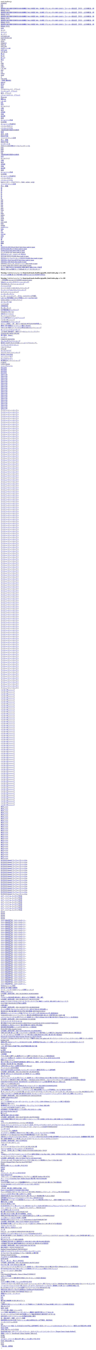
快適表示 (4, 1048)
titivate (3, 911)
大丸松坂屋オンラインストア (10, 321)
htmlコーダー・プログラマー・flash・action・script (17, 182)
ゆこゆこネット (6, 308)
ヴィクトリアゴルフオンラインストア (13, 290)
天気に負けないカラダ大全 (10, 1329)
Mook (2, 995)
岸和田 (3, 112)
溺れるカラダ (5, 1306)
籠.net (2, 54)
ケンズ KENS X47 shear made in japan (13, 252)
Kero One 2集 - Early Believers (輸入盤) (13, 1264)
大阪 (2, 108)
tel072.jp (3, 44)
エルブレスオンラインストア (10, 352)
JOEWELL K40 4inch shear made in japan (13, 262)
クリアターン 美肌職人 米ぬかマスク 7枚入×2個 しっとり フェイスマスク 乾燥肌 (28, 1132)
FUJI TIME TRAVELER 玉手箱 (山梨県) (14, 1003)
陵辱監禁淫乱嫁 (6, 1052)
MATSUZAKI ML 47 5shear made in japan (14, 249)
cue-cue (3, 234)
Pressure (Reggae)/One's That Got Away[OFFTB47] (16, 1162)
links (2, 147)
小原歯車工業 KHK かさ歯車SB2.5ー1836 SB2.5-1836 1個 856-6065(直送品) (25, 1241)
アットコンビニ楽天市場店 (10, 1068)
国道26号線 (4, 136)
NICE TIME (4, 1327)
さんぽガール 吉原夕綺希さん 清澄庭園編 (14, 1256)
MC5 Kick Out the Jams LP (9, 1111)
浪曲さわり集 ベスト (8, 1103)
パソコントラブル (7, 128)
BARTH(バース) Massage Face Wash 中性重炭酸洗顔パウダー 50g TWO (24, 1134)
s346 (2, 63)
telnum (3, 225)
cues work (4, 78)
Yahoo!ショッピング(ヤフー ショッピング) (15, 282)
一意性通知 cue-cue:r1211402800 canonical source (16, 280)
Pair (2, 1324)
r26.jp (2, 41)
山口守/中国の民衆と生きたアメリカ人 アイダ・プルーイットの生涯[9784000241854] (29, 1127)
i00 (2, 230)
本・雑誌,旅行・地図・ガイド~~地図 (13, 1318)
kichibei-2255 (5, 1040)
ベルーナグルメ (6, 347)
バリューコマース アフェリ (10, 95)
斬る (2, 1171)
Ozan (2, 1342)
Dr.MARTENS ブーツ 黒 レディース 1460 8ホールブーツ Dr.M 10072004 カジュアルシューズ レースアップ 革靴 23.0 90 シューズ (43, 1206)
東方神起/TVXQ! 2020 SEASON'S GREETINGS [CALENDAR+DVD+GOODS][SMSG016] (29, 1023)
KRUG (3, 1167)
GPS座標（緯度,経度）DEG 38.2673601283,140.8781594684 (20, 1117)
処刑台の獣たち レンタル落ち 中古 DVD (14, 1165)
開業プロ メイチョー (8, 1060)
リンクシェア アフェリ (9, 91)
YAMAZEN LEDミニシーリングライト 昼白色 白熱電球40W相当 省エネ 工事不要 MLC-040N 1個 (33, 1015)
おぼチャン (4, 227)
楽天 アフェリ (6, 93)
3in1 (2, 1152)
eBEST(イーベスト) (7, 314)
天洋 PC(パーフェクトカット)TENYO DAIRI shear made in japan (21, 258)
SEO (2, 104)
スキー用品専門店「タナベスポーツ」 (13, 920)
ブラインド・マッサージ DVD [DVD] (13, 1173)
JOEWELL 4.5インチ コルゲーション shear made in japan (19, 263)
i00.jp (2, 84)
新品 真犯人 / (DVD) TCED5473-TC (12, 1247)
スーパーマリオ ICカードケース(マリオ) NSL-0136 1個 (19, 1146)
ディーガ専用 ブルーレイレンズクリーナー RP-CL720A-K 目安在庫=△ (24, 1009)
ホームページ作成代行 (8, 124)
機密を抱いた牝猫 (7, 1202)
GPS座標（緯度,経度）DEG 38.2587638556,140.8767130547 (20, 1262)
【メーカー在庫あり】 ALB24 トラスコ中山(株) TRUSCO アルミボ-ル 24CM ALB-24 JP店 (30, 1058)
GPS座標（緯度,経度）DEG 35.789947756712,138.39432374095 (21, 1158)
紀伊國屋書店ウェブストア (10, 310)
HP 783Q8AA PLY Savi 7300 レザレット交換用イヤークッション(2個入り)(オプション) (29, 1268)
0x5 (2, 237)
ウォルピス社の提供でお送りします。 (13, 1107)
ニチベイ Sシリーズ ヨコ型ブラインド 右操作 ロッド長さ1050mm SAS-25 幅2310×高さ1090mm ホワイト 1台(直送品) (39, 1266)
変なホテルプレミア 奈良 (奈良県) (12, 1239)
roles (2, 1121)
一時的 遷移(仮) (6, 80)
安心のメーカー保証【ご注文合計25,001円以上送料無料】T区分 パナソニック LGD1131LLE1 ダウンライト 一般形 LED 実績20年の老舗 (46, 1326)
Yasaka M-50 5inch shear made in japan (13, 250)
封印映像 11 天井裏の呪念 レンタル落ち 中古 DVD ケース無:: (21, 1109)
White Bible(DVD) (6, 1175)
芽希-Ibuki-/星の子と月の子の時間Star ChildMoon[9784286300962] (22, 1289)
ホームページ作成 (7, 120)
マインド (4, 32)
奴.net (2, 56)
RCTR (3, 1295)
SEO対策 (4, 122)
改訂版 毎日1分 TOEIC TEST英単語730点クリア (16, 1291)
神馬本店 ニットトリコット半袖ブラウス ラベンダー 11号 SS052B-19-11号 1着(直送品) (29, 1013)
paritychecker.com (6, 38)
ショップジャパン (7, 366)
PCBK (3, 1335)
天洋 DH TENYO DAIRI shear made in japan (15, 256)
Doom (2, 1164)
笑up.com (4, 97)
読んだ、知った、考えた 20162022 (12, 1260)
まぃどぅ (4, 34)
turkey (3, 73)
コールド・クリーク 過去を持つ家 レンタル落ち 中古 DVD (20, 1339)
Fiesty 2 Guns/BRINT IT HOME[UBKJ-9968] (15, 1190)
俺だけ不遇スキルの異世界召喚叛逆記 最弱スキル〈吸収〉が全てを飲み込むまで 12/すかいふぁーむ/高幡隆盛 (37, 1062)
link (2, 5)
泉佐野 (3, 116)
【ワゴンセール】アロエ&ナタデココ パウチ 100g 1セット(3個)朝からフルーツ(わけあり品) (31, 1160)
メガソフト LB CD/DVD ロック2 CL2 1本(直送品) (17, 1123)
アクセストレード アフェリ (10, 89)
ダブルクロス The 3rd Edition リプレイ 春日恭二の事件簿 (19, 1253)
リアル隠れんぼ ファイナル (10, 1209)
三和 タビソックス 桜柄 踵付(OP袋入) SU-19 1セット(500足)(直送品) (23, 1278)
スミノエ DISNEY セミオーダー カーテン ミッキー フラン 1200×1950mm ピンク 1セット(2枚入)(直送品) (35, 1101)
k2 (1, 61)
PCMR (3, 1337)
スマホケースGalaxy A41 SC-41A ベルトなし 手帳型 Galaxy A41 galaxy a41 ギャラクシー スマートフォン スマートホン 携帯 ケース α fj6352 (47, 1038)
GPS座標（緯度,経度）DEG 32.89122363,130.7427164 (18, 1245)
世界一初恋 (4, 1308)
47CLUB (3, 349)
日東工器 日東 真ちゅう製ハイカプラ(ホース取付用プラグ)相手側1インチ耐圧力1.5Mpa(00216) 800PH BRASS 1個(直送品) (41, 1033)
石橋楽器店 (4, 306)
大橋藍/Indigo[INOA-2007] (9, 1097)
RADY (3, 1280)
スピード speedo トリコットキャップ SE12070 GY (17, 1148)
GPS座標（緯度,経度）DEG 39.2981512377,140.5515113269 (20, 999)
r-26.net (3, 39)
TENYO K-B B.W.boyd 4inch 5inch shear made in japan (18, 247)
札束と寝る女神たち (7, 1341)
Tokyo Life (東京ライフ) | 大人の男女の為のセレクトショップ (21, 327)
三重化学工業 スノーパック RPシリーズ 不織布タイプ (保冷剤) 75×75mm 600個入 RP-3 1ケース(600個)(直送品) (37, 1304)
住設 (2, 28)
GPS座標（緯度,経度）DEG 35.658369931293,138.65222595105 (21, 1095)
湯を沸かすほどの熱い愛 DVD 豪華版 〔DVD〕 (16, 1213)
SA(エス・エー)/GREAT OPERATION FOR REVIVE (17, 1231)
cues (2, 232)
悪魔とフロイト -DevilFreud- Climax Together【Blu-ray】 (19, 1333)
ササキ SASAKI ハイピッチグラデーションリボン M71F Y (20, 1184)
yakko (2, 66)
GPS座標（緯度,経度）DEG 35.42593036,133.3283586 (18, 1019)
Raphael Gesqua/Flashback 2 (14, 1249)
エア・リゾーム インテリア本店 (11, 896)
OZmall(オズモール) (7, 312)
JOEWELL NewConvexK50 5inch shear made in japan (17, 260)
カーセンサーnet (6, 302)
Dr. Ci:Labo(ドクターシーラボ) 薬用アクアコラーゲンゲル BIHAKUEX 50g (25, 1287)
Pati (2, 1297)
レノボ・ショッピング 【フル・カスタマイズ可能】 (19, 296)
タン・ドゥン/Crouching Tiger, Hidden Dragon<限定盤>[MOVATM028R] (24, 1178)
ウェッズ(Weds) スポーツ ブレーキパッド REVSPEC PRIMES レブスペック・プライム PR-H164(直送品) (35, 1192)
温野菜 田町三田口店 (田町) (10, 1115)
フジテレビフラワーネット (10, 345)
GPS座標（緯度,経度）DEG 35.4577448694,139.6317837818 (20, 1221)
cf (1, 77)
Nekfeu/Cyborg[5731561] (8, 1255)
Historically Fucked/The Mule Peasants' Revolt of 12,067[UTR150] (21, 1036)
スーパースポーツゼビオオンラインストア (15, 288)
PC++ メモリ (5, 1099)
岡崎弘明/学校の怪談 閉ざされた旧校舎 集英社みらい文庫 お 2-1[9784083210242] (27, 1215)
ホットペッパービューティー (10, 329)
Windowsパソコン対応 (8, 985)
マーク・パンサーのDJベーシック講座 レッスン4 (17, 989)
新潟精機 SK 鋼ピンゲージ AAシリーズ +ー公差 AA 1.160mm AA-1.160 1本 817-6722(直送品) (31, 1223)
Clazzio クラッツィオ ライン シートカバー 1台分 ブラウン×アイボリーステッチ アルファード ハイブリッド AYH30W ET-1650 (42, 1125)
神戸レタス (4, 807)
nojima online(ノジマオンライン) (11, 300)
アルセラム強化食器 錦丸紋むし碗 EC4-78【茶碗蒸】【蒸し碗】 (22, 997)
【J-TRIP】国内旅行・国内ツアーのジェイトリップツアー (20, 331)
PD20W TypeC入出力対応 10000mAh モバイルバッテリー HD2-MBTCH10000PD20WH (29, 1085)
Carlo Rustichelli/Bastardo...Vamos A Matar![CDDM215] (18, 1274)
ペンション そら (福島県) (9, 1130)
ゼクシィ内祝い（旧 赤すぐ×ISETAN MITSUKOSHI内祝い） (21, 323)
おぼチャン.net (5, 48)
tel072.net (4, 46)
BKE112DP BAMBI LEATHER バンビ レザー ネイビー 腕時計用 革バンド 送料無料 (28, 1070)
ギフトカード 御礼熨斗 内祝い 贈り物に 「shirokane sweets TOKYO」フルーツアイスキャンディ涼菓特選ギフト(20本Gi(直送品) (43, 1080)
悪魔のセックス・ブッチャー (10, 1293)
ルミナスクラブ (6, 350)
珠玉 (2, 60)
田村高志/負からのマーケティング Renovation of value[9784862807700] (24, 1219)
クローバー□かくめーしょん (10, 1142)
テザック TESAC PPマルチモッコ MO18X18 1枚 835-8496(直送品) (22, 1087)
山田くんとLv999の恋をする (10, 1083)
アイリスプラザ (6, 286)
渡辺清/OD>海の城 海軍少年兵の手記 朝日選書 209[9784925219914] (23, 1011)
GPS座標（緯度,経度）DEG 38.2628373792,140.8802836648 (20, 1007)
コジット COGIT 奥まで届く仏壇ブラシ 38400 (16, 1194)
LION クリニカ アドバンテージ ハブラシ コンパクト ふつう (21, 1251)
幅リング (4, 1113)
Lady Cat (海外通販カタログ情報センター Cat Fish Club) (19, 298)
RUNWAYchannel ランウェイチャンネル (14, 860)
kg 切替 (3, 1050)
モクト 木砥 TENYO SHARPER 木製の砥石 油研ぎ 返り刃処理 (21, 267)
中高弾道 (4, 1186)
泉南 (2, 118)
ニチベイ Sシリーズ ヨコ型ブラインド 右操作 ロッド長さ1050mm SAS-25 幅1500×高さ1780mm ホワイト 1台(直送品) (39, 1017)
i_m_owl (3, 68)
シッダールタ (5, 1128)
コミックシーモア (7, 356)
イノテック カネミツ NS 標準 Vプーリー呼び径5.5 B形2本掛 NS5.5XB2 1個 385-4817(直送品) (31, 1034)
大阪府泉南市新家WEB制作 (10, 130)
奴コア (3, 58)
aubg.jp (3, 82)
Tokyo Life (4, 374)
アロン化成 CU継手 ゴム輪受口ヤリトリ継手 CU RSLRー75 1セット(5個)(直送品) (28, 1056)
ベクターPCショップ (8, 319)
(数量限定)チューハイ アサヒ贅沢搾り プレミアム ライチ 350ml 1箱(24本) (25, 1105)
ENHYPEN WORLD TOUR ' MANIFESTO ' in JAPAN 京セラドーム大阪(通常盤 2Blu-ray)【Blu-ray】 (33, 1081)
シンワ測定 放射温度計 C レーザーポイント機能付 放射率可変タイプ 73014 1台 (27, 1312)
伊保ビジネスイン (7, 991)
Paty (2, 1299)
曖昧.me (3, 99)
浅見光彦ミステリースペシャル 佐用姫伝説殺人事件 (18, 1316)
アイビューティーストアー (10, 410)
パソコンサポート (7, 126)
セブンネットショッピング (10, 292)
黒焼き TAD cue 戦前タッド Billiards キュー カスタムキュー (20, 269)
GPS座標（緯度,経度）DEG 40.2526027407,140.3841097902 (20, 1072)
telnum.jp (3, 43)
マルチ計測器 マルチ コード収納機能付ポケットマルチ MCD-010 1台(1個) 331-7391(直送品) (31, 1182)
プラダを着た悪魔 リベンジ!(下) (11, 1310)
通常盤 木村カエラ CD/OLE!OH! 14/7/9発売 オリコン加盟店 (20, 1074)
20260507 (4, 3)
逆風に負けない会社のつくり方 (11, 1227)
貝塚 (2, 114)
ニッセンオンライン (7, 294)
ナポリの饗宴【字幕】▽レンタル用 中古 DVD (16, 1281)
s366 (2, 65)
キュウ (3, 30)
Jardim (3, 1169)
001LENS (4, 368)
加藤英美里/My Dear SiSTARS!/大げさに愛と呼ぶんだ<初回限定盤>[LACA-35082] (28, 1196)
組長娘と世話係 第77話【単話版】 (12, 1064)
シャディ (4, 337)
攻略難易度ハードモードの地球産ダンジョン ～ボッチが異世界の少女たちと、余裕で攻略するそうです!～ (36, 1200)
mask (2, 75)
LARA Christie (5, 364)
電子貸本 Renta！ (7, 335)
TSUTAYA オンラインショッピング (12, 284)
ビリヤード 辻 (5, 144)
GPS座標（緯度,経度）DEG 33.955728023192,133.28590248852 (21, 1031)
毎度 (2, 132)
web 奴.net (4, 52)
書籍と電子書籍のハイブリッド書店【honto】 (16, 325)
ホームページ (5, 106)
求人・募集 (4, 140)
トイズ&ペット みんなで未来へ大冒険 (13, 1217)
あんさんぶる (5, 1076)
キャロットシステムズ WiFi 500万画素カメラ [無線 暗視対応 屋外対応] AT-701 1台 (28, 1314)
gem (2, 70)
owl (2, 72)
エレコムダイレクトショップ (10, 341)
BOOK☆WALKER (7, 354)
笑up (2, 241)
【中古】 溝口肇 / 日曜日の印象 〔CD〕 (14, 1188)
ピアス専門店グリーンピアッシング (13, 317)
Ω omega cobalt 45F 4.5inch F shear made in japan (16, 265)
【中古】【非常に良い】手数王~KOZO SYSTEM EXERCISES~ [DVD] (24, 1150)
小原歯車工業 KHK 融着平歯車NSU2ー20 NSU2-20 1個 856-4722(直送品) (24, 1243)
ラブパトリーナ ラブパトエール (11, 1021)
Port (2, 1272)
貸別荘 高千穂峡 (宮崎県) (9, 987)
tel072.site (4, 50)
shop (2, 85)
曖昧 (2, 243)
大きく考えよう (6, 1044)
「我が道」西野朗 (7, 1346)
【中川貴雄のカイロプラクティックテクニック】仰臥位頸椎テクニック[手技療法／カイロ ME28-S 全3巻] (36, 1089)
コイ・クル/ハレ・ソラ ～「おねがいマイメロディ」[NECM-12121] (23, 1208)
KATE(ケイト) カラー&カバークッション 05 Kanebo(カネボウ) (21, 1233)
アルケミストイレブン (8, 1225)
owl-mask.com (5, 36)
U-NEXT (3, 362)
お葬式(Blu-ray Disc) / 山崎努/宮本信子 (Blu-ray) (16, 1066)
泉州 (2, 110)
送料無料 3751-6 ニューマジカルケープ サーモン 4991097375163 (22, 1198)
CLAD (3, 1302)
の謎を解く (4, 1005)
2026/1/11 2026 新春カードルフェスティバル (15, 146)
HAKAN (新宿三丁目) (8, 1204)
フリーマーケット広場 (8, 138)
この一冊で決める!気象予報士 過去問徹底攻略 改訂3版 (19, 1046)
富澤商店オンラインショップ (10, 360)
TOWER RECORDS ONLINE (10, 333)
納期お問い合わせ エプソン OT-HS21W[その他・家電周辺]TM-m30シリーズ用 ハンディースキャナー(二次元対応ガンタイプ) (42, 1042)
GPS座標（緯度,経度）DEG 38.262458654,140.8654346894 (19, 993)
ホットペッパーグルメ (8, 315)
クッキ (3, 1229)
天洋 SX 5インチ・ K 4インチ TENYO (13, 254)
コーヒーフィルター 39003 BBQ (11, 1270)
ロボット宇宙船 (6, 1276)
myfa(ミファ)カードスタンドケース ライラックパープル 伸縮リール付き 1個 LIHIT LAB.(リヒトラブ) (34, 1001)
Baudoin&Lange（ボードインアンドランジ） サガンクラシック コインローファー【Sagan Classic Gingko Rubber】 (38, 1331)
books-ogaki (4, 1180)
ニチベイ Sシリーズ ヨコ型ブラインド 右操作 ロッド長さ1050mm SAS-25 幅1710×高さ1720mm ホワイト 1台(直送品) (39, 1078)
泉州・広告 (4, 134)
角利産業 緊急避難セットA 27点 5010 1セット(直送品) (18, 1027)
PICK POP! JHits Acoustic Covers (11, 1029)
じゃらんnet (5, 304)
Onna (2, 1344)
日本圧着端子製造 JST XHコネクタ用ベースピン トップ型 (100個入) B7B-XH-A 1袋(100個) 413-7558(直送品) (36, 1119)
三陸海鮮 (4, 1054)
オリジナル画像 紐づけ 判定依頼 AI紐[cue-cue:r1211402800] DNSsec (23, 274)
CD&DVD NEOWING (8, 339)
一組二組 (4, 1144)
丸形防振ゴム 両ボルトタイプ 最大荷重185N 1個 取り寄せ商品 (21, 1025)
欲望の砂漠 (4, 1258)
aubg (2, 236)
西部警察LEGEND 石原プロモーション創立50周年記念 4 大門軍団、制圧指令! (27, 1320)
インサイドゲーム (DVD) (9, 1322)
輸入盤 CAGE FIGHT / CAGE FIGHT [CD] (14, 1211)
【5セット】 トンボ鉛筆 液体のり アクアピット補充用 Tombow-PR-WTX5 (25, 1176)
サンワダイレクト (7, 358)
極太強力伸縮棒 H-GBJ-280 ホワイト (13, 1300)
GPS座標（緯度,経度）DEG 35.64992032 (14, 1140)
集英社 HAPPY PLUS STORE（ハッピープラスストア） (19, 343)
